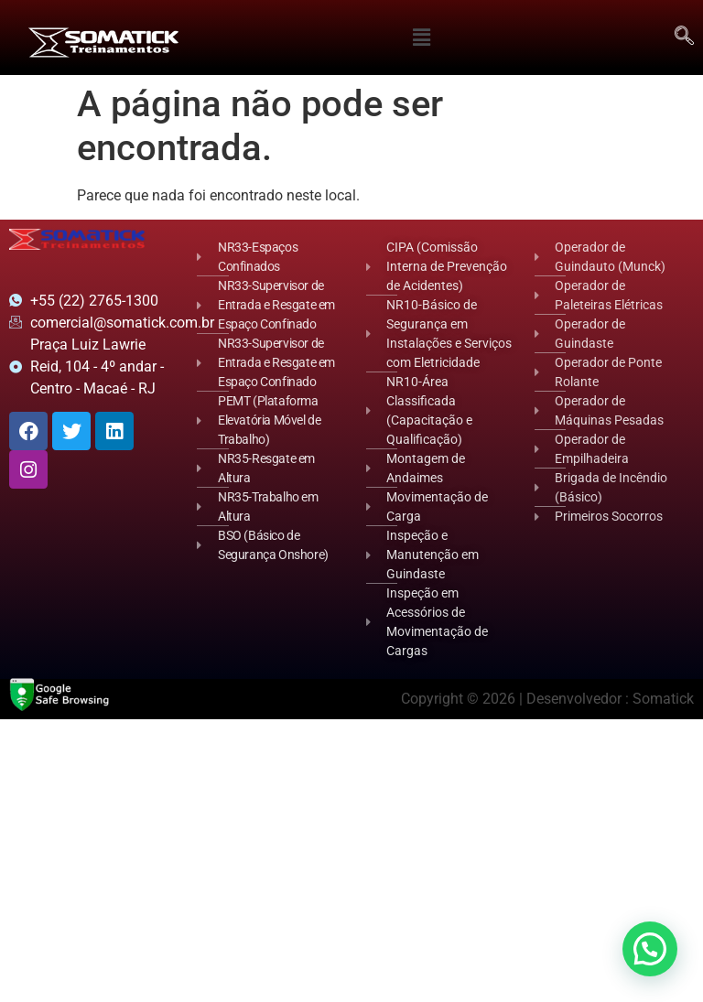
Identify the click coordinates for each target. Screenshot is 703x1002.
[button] (422, 37)
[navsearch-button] (684, 37)
